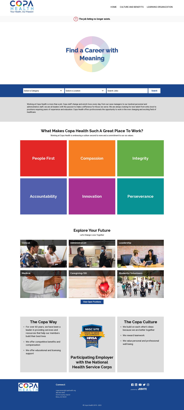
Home (114, 7)
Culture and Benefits (132, 7)
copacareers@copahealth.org (66, 390)
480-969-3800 (60, 392)
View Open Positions (92, 302)
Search (154, 91)
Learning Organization (160, 7)
